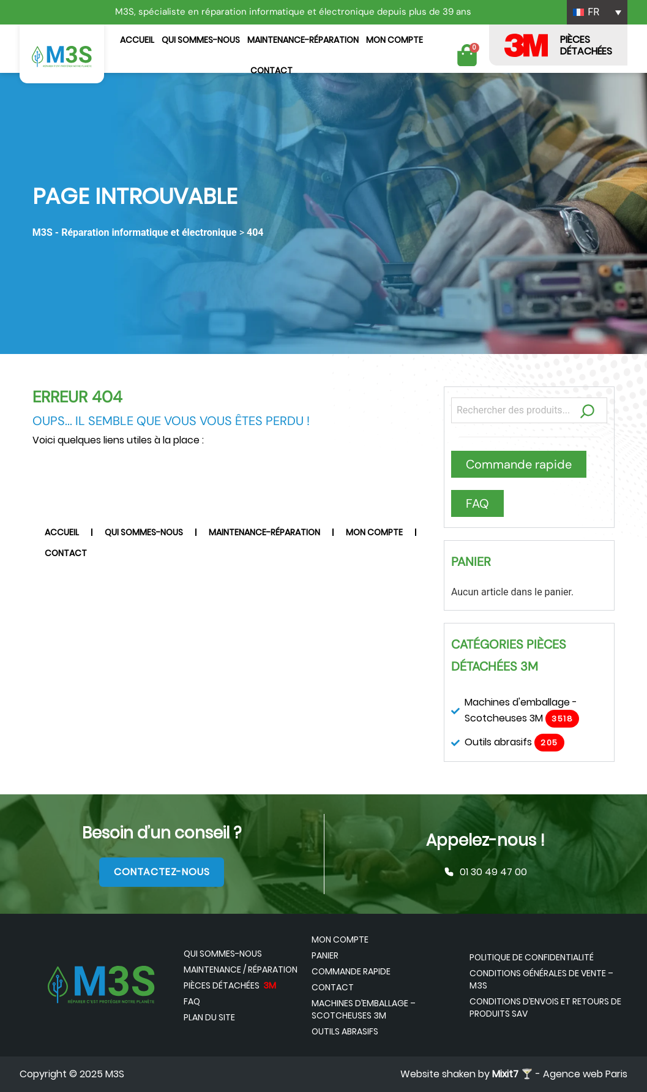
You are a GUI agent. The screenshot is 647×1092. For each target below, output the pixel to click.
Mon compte (394, 40)
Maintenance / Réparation (240, 969)
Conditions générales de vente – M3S (541, 979)
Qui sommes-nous (201, 40)
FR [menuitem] (593, 12)
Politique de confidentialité (531, 957)
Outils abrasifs (345, 1031)
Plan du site (209, 1017)
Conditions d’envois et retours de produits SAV (545, 1007)
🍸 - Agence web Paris (559, 1074)
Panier (325, 955)
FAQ (192, 1001)
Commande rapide (351, 971)
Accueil (137, 40)
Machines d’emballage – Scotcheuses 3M (364, 1009)
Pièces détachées (230, 985)
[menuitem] (597, 12)
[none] (597, 12)
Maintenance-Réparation (303, 40)
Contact (271, 70)
